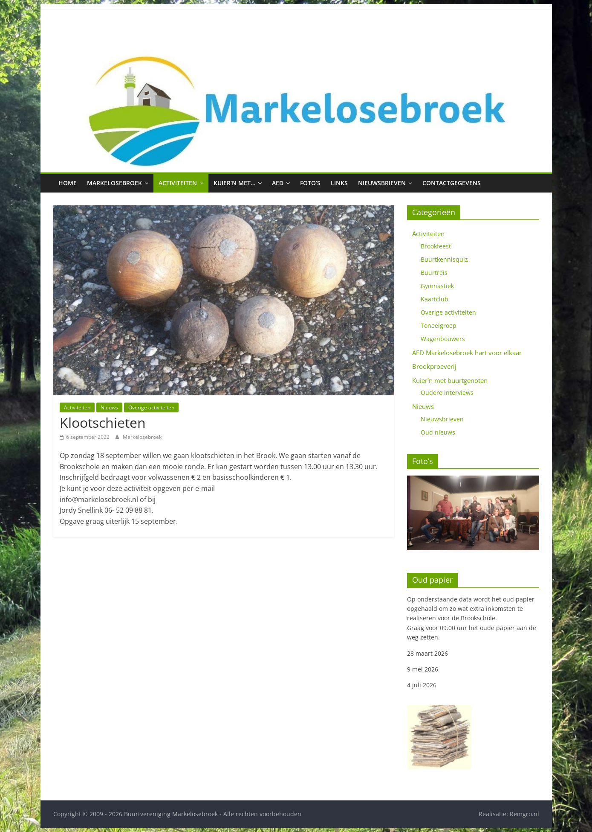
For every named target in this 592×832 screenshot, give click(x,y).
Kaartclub (434, 299)
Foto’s (310, 183)
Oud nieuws (438, 432)
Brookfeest (436, 246)
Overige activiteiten (151, 407)
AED (277, 183)
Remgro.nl (524, 814)
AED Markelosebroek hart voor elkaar (467, 352)
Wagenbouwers (443, 339)
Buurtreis (434, 273)
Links (339, 183)
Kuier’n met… (234, 183)
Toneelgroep (438, 325)
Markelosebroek (114, 183)
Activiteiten (178, 183)
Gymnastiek (437, 286)
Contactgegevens (451, 183)
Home (67, 183)
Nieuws (109, 407)
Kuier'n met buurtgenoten (450, 380)
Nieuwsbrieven (382, 183)
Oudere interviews (447, 392)
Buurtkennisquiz (444, 259)
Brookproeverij (434, 366)
